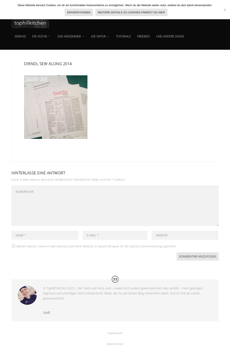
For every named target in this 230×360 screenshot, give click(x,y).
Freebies (143, 39)
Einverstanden (78, 12)
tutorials (123, 39)
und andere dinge (170, 39)
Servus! (20, 39)
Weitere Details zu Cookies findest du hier (131, 12)
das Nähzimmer (69, 39)
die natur (98, 39)
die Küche (39, 39)
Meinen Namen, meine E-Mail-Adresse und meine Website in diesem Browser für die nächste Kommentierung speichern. (96, 246)
